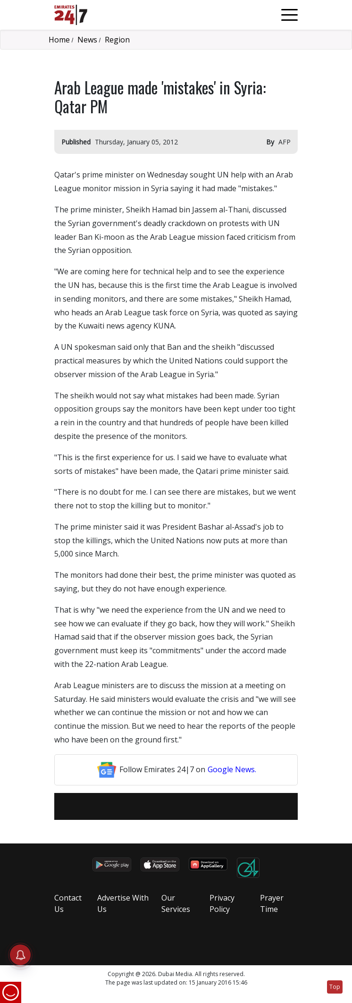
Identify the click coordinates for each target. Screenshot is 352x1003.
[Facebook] (157, 806)
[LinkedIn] (182, 806)
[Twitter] (170, 806)
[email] (145, 806)
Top (334, 987)
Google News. (232, 769)
